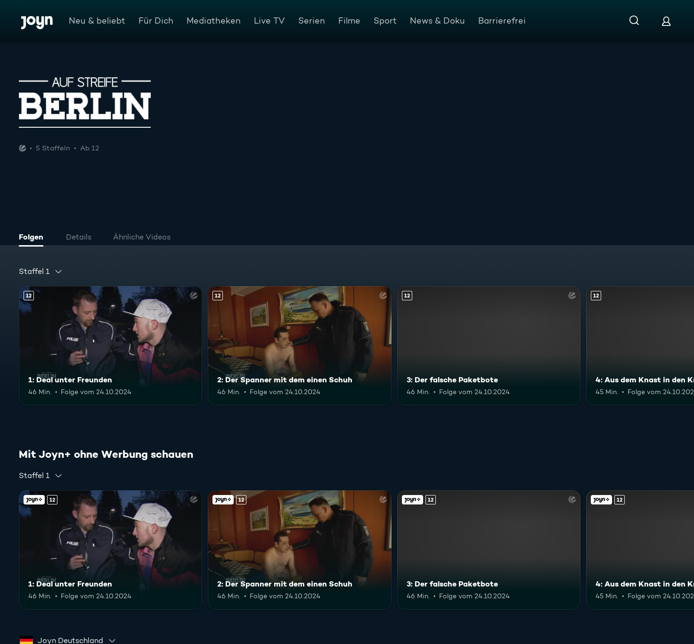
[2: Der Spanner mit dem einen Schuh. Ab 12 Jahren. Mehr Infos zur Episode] (299, 345)
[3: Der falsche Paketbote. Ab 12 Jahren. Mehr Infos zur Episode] (488, 345)
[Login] (666, 21)
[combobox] (40, 271)
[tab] (33, 238)
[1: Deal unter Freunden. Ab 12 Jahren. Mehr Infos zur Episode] (110, 345)
